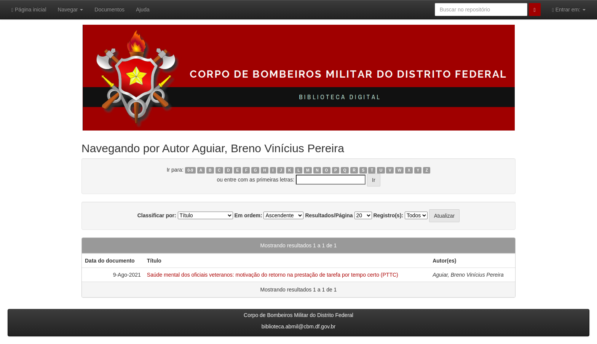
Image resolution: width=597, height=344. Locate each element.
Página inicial (28, 9)
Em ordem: (248, 215)
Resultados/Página (329, 215)
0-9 (190, 170)
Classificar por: (156, 215)
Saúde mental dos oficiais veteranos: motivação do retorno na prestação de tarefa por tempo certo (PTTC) (272, 275)
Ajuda (143, 9)
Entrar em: (569, 9)
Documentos (109, 9)
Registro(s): (388, 215)
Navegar (70, 9)
